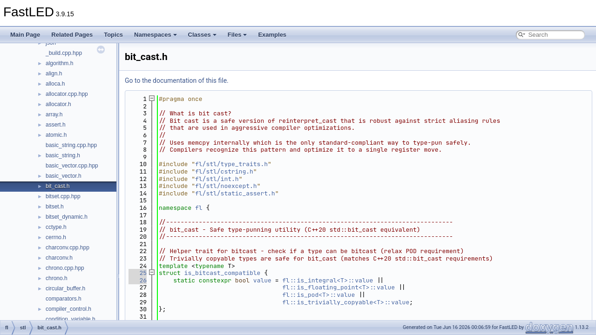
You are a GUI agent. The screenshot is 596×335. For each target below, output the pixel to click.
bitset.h (55, 206)
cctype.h (56, 227)
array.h (54, 114)
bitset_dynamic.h (67, 217)
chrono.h (57, 278)
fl (199, 208)
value (262, 280)
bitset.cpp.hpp (63, 196)
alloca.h (55, 83)
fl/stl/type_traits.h (231, 164)
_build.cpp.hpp (64, 53)
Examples (272, 34)
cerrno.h (56, 237)
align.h (54, 73)
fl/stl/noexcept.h (226, 186)
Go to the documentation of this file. (177, 80)
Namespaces (155, 34)
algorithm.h (59, 63)
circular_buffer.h (65, 288)
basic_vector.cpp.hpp (72, 165)
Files (237, 34)
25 (138, 273)
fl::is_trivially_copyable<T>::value (345, 302)
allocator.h (58, 104)
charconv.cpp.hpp (67, 247)
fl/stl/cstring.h (224, 171)
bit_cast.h (57, 186)
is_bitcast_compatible (222, 273)
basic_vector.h (63, 176)
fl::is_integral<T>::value (327, 280)
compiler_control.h (68, 309)
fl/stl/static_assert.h (235, 193)
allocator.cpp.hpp (67, 94)
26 (138, 280)
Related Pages (72, 34)
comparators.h (63, 298)
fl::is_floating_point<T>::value (338, 287)
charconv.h (59, 258)
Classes (202, 34)
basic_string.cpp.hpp (71, 145)
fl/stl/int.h (217, 179)
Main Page (25, 34)
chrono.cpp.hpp (65, 268)
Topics (113, 34)
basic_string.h (63, 155)
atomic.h (56, 135)
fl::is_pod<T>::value (318, 295)
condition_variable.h (70, 319)
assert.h (56, 124)
